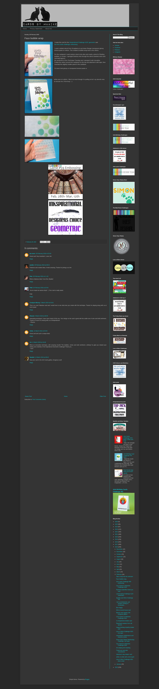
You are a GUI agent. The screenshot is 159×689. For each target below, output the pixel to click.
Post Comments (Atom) (39, 399)
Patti (31, 287)
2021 (116, 534)
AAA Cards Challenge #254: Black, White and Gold (128, 439)
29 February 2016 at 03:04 (43, 253)
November (119, 551)
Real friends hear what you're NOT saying (128, 471)
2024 (116, 526)
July (117, 562)
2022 (116, 532)
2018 (116, 542)
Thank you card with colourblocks (122, 651)
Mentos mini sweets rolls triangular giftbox (123, 613)
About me (48, 29)
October (118, 554)
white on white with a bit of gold (125, 657)
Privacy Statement (36, 29)
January (118, 664)
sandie (32, 265)
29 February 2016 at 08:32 (42, 265)
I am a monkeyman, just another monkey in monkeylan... (123, 603)
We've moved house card (123, 610)
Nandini (32, 357)
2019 (116, 539)
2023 (116, 529)
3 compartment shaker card (124, 621)
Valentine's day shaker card (124, 654)
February (119, 574)
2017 (116, 544)
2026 (116, 521)
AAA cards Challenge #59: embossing (123, 582)
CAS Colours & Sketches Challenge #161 (123, 617)
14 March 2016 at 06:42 (42, 357)
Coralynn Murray (35, 302)
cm (30, 342)
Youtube (117, 45)
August (118, 559)
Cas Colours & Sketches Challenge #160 (123, 644)
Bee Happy (119, 607)
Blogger (87, 679)
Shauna (32, 316)
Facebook (117, 47)
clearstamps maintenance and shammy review (124, 636)
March (118, 572)
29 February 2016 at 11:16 (40, 276)
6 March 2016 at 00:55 (41, 316)
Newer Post (28, 396)
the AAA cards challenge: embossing (65, 44)
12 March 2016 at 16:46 (39, 342)
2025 (116, 524)
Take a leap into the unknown (124, 576)
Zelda (31, 331)
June (118, 564)
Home (25, 29)
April (117, 569)
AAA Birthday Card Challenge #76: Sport (128, 455)
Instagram (117, 52)
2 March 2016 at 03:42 (47, 302)
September (119, 556)
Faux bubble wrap (121, 579)
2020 (116, 537)
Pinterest (117, 50)
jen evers (32, 253)
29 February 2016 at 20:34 (40, 287)
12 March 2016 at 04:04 (40, 331)
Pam (31, 276)
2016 (116, 547)
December (119, 549)
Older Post (103, 396)
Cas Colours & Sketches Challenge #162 (123, 586)
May (117, 566)
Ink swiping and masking (123, 648)
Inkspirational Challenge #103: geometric (82, 42)
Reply (31, 259)
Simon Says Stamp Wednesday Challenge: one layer (125, 640)
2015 (116, 667)
